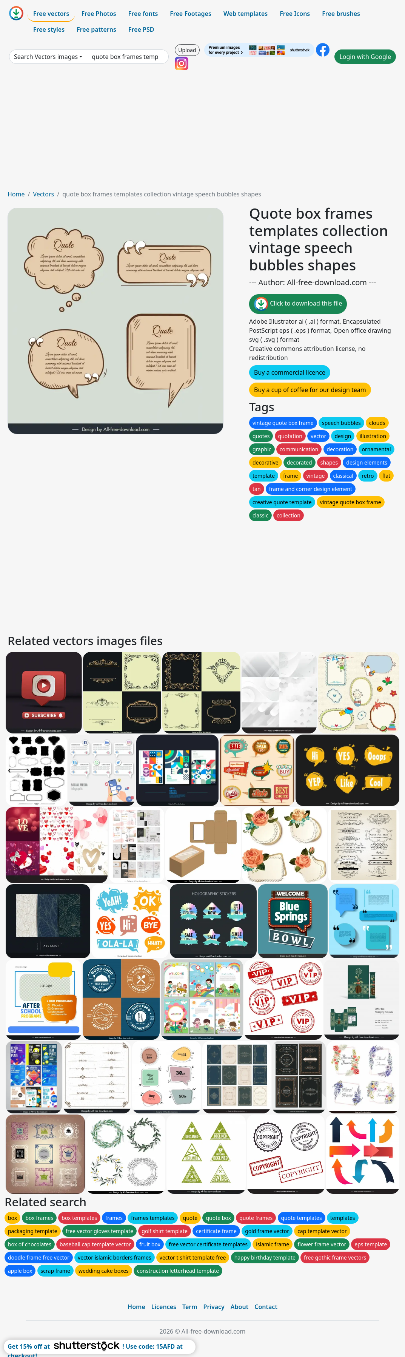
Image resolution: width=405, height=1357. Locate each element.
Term (189, 1307)
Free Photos (98, 13)
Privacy (214, 1307)
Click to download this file (298, 304)
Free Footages (190, 13)
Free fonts (143, 13)
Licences (163, 1307)
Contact (265, 1307)
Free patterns (96, 29)
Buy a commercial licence (289, 372)
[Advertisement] (202, 133)
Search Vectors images (46, 56)
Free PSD (141, 29)
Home (16, 194)
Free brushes (341, 13)
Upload (187, 50)
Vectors (43, 194)
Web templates (245, 13)
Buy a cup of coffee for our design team (310, 390)
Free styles (49, 29)
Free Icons (295, 13)
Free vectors (51, 13)
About (239, 1307)
